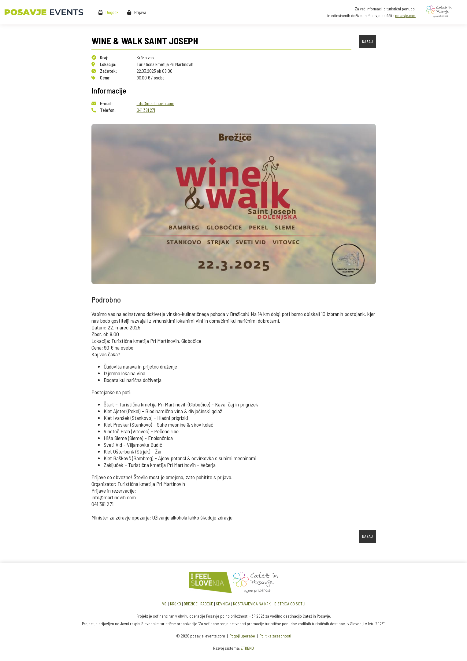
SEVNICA (223, 603)
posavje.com (405, 15)
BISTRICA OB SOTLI (289, 603)
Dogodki (113, 12)
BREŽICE (191, 603)
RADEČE (206, 603)
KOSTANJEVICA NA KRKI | (253, 603)
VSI (164, 603)
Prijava (140, 12)
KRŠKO (175, 603)
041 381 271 (146, 110)
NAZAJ (367, 41)
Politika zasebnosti (275, 635)
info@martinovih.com (155, 103)
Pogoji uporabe (242, 635)
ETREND (247, 648)
